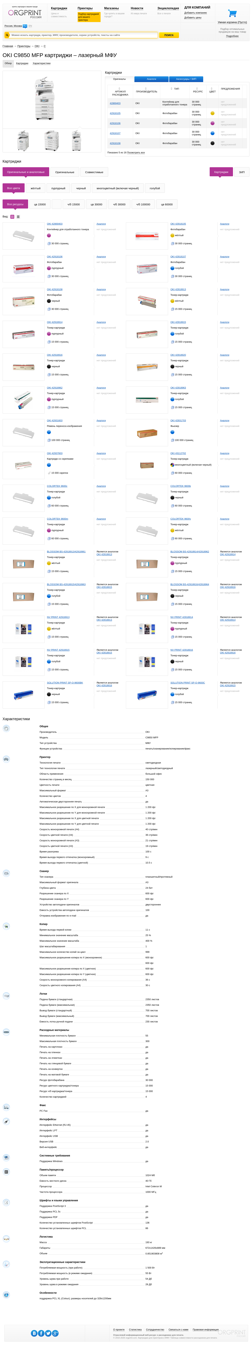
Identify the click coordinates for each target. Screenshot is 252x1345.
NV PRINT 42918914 (181, 617)
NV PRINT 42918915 (58, 650)
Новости (137, 8)
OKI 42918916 (54, 355)
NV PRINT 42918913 (58, 617)
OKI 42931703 (178, 420)
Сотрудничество (155, 1329)
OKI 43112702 (178, 453)
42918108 (115, 143)
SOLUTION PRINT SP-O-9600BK (65, 682)
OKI (37, 46)
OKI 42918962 (54, 387)
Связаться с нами (178, 1329)
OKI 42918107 (178, 256)
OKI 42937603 (54, 453)
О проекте (118, 1329)
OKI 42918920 (178, 355)
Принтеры (85, 8)
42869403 (115, 103)
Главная (8, 46)
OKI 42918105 (178, 223)
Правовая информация (206, 1329)
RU (25, 25)
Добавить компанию (195, 12)
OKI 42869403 (54, 223)
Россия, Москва (13, 25)
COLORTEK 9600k (180, 486)
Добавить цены (192, 17)
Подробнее (232, 36)
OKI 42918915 (178, 322)
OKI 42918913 (178, 289)
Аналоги (101, 223)
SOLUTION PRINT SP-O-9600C (187, 682)
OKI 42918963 (178, 387)
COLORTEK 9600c (57, 486)
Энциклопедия (168, 8)
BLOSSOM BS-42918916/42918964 (189, 584)
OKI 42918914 (54, 322)
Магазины (111, 8)
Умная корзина (232, 22)
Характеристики (41, 63)
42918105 (115, 113)
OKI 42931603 (54, 420)
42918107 (115, 133)
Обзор (8, 63)
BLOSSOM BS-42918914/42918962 (189, 551)
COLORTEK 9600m (57, 518)
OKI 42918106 (54, 256)
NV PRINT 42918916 (181, 650)
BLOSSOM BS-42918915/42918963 (66, 584)
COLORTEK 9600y (180, 518)
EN (30, 25)
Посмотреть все (136, 152)
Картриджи (59, 8)
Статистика (135, 1329)
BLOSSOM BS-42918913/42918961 (66, 551)
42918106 (115, 123)
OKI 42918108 (54, 289)
